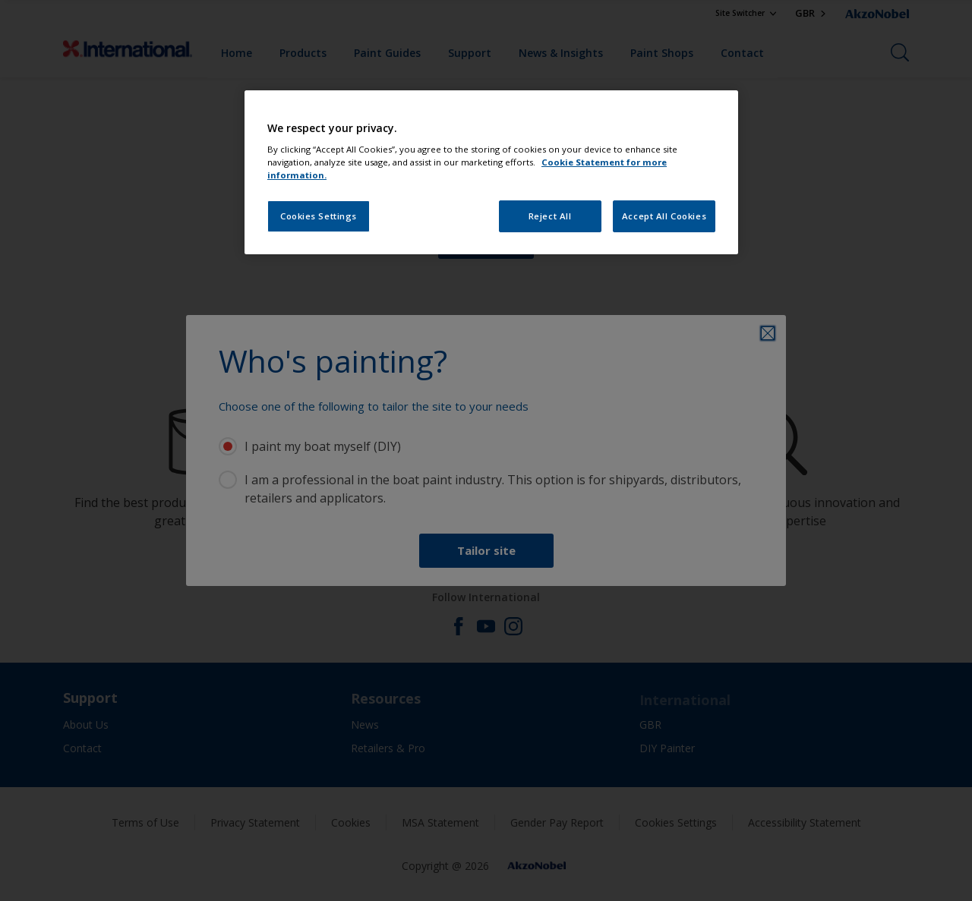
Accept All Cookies (664, 216)
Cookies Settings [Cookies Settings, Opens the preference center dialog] (318, 216)
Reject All (550, 216)
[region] (491, 172)
